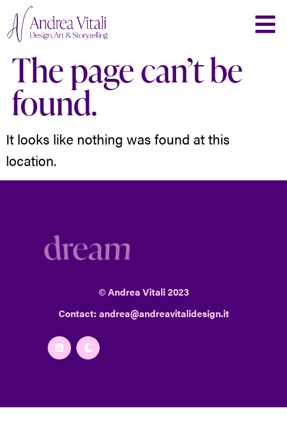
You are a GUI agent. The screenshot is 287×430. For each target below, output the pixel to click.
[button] (265, 24)
